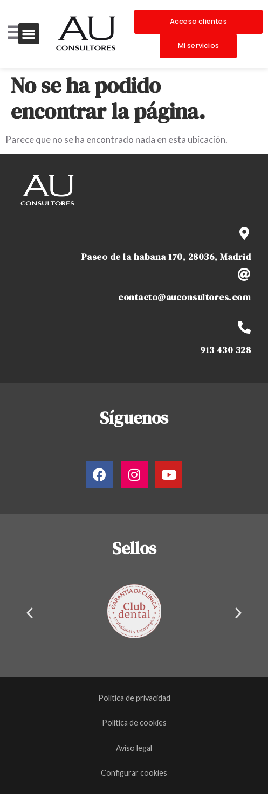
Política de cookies (134, 722)
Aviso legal (134, 747)
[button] (28, 33)
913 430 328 (225, 350)
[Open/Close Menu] (14, 32)
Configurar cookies (134, 772)
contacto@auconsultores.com (184, 297)
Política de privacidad (134, 697)
